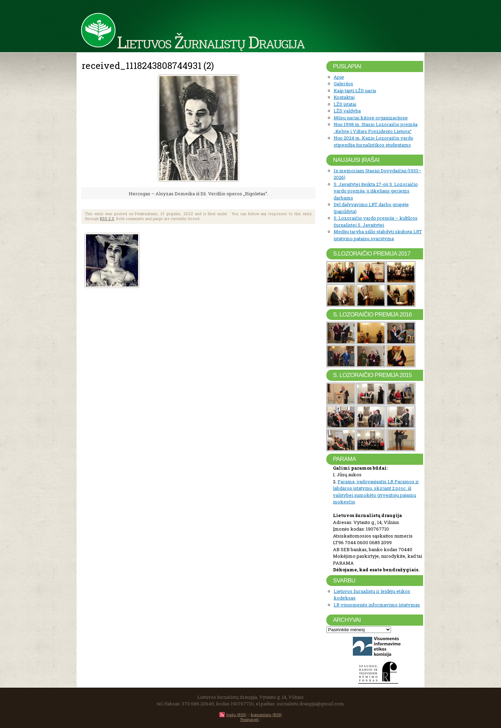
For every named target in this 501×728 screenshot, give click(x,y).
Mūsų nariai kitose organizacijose (371, 118)
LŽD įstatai (345, 104)
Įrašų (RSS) (236, 714)
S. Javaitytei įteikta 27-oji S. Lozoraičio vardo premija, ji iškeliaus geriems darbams (376, 191)
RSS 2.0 (107, 218)
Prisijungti (249, 719)
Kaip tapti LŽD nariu (355, 90)
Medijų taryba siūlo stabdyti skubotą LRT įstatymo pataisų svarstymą (378, 235)
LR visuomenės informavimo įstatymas (377, 605)
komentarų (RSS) (266, 714)
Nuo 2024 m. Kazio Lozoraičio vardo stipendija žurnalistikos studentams (373, 141)
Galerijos (343, 83)
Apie (339, 77)
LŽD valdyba (347, 111)
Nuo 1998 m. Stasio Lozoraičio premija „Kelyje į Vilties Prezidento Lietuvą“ (376, 127)
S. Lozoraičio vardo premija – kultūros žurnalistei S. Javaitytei (376, 221)
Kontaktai (344, 97)
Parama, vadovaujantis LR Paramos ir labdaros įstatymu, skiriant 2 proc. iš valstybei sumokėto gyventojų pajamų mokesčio (376, 491)
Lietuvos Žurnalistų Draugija (210, 42)
